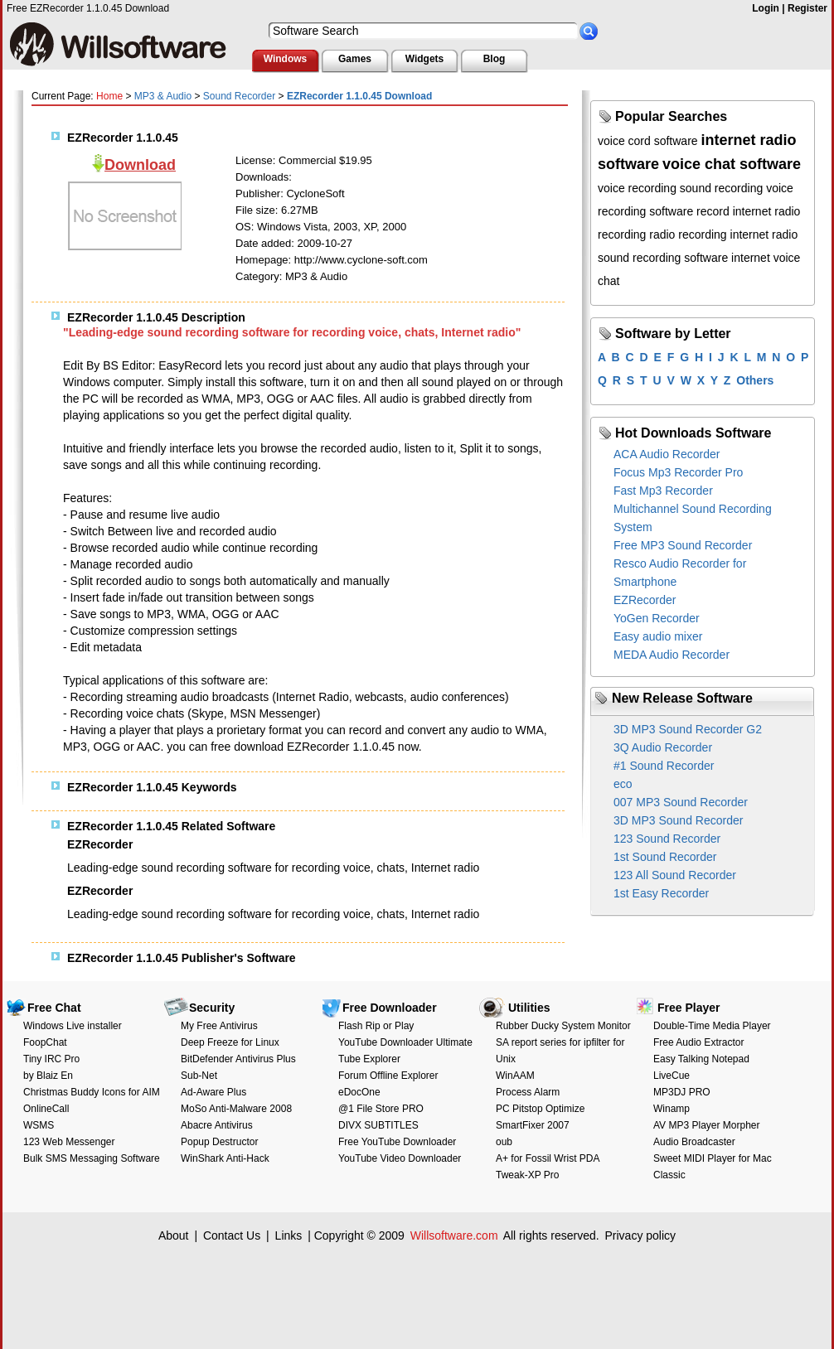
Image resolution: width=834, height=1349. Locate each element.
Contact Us (231, 1235)
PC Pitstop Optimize (540, 1108)
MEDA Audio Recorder (671, 654)
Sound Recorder (239, 96)
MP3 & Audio (163, 96)
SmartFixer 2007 (533, 1125)
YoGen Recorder (656, 618)
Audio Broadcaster (694, 1142)
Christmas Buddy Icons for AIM (91, 1092)
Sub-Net (199, 1075)
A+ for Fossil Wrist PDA (547, 1158)
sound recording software (663, 257)
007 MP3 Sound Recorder (680, 802)
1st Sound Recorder (665, 856)
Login (765, 8)
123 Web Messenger (69, 1142)
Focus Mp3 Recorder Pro (678, 472)
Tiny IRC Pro (51, 1059)
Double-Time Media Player (712, 1026)
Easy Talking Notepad (701, 1059)
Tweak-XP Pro (527, 1175)
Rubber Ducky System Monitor (563, 1026)
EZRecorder (644, 600)
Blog (494, 59)
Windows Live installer (72, 1026)
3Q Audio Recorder (662, 747)
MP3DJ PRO (681, 1092)
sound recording (721, 188)
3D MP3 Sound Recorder (678, 820)
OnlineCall (46, 1108)
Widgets (424, 59)
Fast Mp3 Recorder (663, 490)
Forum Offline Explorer (388, 1075)
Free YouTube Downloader (397, 1142)
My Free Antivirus (219, 1026)
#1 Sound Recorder (663, 765)
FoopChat (45, 1042)
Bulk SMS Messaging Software (91, 1158)
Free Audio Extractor (698, 1042)
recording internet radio (738, 234)
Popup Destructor (219, 1142)
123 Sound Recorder (666, 838)
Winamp (671, 1108)
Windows (286, 59)
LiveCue (671, 1075)
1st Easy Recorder (661, 893)
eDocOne (359, 1092)
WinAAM (515, 1075)
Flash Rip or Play (376, 1026)
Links (289, 1235)
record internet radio (748, 211)
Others (754, 380)
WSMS (38, 1125)
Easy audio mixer (657, 636)
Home (109, 96)
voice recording (637, 188)
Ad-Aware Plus (213, 1092)
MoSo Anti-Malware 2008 (236, 1108)
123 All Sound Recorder (674, 875)
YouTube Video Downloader (399, 1158)
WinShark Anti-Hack (225, 1158)
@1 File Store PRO (381, 1108)
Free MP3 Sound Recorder (682, 545)
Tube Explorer (369, 1059)
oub (504, 1142)
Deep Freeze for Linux (230, 1042)
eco (623, 784)
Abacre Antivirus (217, 1125)
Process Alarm (528, 1092)
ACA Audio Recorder (666, 454)
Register (807, 8)
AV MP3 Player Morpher (706, 1125)
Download (140, 165)
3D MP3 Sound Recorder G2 (687, 729)
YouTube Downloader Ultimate (405, 1042)
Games (354, 59)
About (173, 1235)
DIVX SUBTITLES (378, 1125)
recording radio (636, 234)
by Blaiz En (48, 1075)
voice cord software (648, 140)
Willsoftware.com (454, 1235)
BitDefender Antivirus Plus (238, 1059)
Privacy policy (640, 1235)
